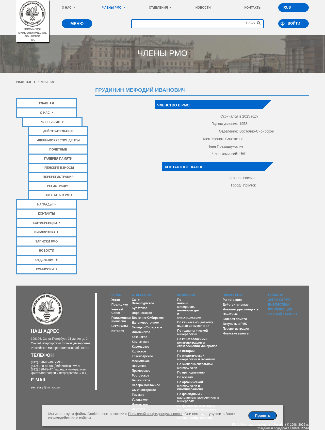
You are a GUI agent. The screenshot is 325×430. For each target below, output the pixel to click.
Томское (138, 395)
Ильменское (141, 332)
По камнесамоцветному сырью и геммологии (195, 324)
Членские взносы (58, 168)
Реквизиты (119, 326)
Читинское (140, 404)
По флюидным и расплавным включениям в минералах (198, 397)
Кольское (139, 351)
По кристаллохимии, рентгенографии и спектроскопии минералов (197, 342)
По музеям (185, 377)
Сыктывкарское (144, 390)
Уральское (140, 399)
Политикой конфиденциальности (155, 414)
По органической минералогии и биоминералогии (190, 385)
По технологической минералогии (192, 332)
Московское (141, 361)
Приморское (141, 370)
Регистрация (58, 186)
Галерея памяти (58, 158)
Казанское (139, 337)
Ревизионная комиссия (121, 319)
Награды (46, 204)
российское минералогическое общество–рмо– (32, 32)
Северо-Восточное (146, 385)
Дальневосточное (145, 322)
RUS (287, 7)
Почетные (58, 149)
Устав (115, 300)
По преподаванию (191, 372)
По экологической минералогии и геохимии (196, 357)
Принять (262, 416)
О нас (68, 7)
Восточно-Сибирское (256, 131)
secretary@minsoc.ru (45, 387)
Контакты (253, 7)
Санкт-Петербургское (143, 301)
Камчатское (140, 342)
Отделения (160, 7)
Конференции (46, 223)
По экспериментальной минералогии (195, 365)
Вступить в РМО (58, 195)
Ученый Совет (117, 311)
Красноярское (142, 356)
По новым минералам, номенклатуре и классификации (189, 308)
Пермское (139, 366)
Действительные (58, 131)
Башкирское (141, 380)
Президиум (119, 304)
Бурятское (139, 308)
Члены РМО (113, 7)
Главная (25, 82)
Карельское (141, 346)
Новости (203, 7)
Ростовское (140, 375)
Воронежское (142, 313)
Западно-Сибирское (147, 327)
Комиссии (46, 269)
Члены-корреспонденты (58, 140)
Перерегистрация (58, 177)
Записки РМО (46, 241)
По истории (185, 351)
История (117, 331)
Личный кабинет (282, 314)
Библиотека (46, 232)
